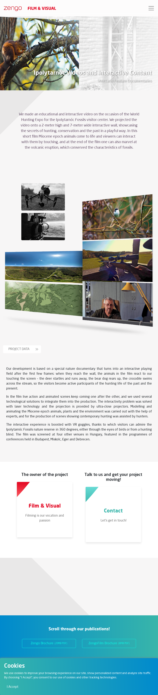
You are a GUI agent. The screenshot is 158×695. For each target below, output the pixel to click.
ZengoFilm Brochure (109, 643)
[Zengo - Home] (11, 8)
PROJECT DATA (23, 349)
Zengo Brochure (49, 643)
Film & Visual (42, 8)
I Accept (12, 687)
